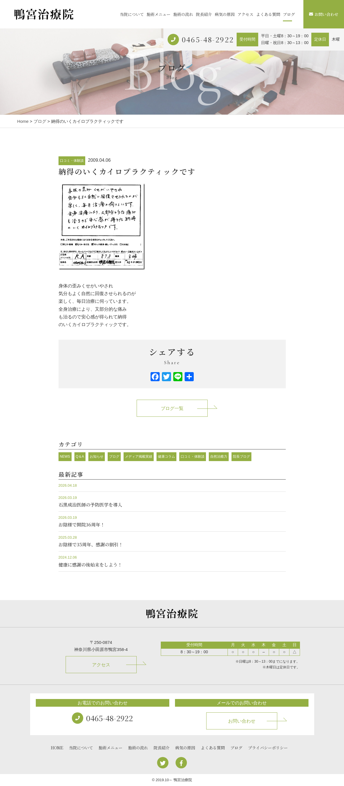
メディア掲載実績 (138, 457)
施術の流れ (183, 14)
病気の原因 (225, 14)
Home (23, 121)
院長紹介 (204, 14)
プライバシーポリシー (268, 747)
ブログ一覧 (172, 408)
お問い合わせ (323, 14)
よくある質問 (268, 14)
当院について (132, 14)
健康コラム (166, 457)
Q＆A (80, 457)
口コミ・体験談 (72, 161)
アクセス (245, 14)
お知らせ (96, 457)
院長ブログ (241, 457)
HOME (57, 747)
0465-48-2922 (208, 39)
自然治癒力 (218, 457)
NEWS (65, 457)
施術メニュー (158, 14)
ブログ (289, 14)
